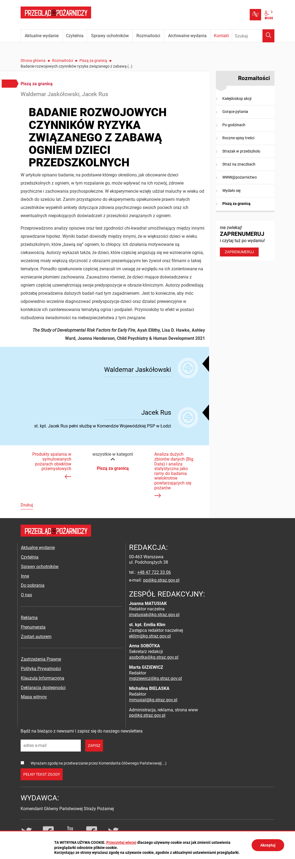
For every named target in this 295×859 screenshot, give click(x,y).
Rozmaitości (62, 60)
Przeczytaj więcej (121, 842)
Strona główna (33, 60)
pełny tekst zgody (41, 774)
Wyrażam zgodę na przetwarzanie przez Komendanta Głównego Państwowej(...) (98, 763)
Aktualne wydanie (38, 547)
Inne (25, 576)
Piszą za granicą (93, 60)
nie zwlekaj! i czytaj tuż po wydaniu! (245, 240)
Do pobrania (32, 585)
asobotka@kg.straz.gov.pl (153, 657)
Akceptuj (267, 845)
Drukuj (27, 505)
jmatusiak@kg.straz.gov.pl (154, 614)
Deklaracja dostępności (43, 687)
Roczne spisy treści (238, 138)
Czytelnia (30, 557)
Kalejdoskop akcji (236, 98)
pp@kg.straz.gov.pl (161, 580)
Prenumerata (33, 627)
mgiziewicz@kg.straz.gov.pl (155, 678)
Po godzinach (233, 125)
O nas (26, 594)
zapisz (94, 745)
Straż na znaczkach (238, 164)
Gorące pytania (235, 111)
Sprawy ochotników (40, 566)
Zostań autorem (36, 636)
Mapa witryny (34, 696)
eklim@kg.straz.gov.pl (150, 636)
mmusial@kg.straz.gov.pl (153, 699)
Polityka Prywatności (41, 668)
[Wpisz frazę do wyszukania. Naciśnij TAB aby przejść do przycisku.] (253, 35)
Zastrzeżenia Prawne (41, 659)
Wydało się (231, 190)
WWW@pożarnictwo (239, 177)
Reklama (29, 617)
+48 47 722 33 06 (154, 572)
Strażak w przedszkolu (241, 151)
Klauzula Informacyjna (42, 678)
